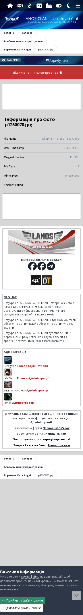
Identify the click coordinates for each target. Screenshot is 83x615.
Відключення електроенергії (37, 72)
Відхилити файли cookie (21, 608)
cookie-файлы (30, 576)
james (8, 402)
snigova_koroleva (15, 390)
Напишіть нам (55, 433)
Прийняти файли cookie (22, 600)
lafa (6, 378)
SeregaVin (10, 366)
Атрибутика (65, 60)
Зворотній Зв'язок (56, 428)
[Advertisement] (41, 97)
